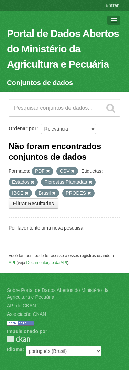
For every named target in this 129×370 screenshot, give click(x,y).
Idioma (14, 349)
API (12, 262)
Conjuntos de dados (40, 82)
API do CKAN (21, 305)
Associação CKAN (26, 314)
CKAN (18, 339)
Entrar (112, 5)
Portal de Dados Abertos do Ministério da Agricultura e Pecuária (63, 49)
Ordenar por (22, 128)
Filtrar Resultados (33, 203)
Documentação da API (46, 262)
